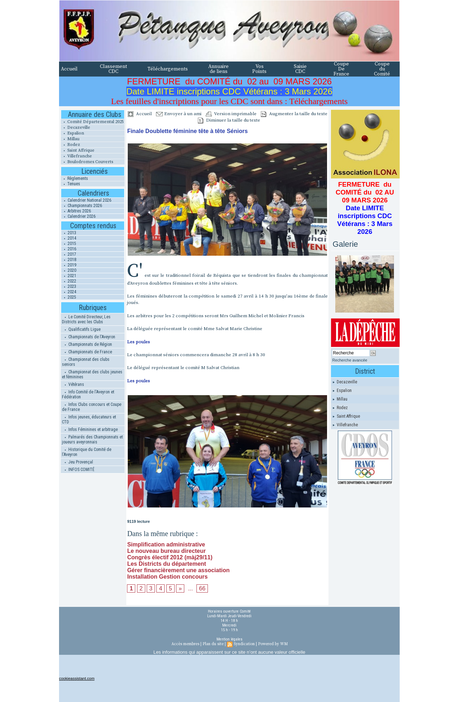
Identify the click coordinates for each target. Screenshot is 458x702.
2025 (68, 297)
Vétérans (73, 384)
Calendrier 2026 (78, 216)
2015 (68, 243)
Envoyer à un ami (178, 114)
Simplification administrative (166, 544)
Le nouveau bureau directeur (166, 551)
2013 (68, 232)
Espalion (72, 133)
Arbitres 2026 (76, 210)
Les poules (138, 342)
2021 (68, 275)
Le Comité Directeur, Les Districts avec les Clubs (86, 319)
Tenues (70, 183)
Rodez (70, 144)
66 (202, 588)
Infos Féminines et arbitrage (90, 429)
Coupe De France (341, 69)
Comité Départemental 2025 (92, 121)
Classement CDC (113, 69)
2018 (68, 259)
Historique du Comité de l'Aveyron (86, 452)
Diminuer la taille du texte (229, 120)
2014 (68, 238)
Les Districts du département (166, 564)
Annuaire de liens (218, 69)
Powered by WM (273, 644)
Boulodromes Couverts (87, 162)
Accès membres (185, 644)
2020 (68, 270)
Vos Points (259, 69)
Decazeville (75, 127)
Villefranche (76, 156)
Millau (70, 139)
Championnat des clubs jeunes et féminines (92, 374)
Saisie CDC (300, 69)
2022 (68, 281)
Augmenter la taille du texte (294, 114)
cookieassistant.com (76, 678)
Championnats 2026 (81, 205)
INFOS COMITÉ (78, 469)
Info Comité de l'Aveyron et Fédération (88, 394)
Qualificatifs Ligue (81, 329)
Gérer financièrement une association (178, 570)
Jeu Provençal (77, 462)
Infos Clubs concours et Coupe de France (91, 407)
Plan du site (213, 644)
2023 (68, 286)
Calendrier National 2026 (86, 200)
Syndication (244, 644)
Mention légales (229, 639)
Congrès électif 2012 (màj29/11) (169, 557)
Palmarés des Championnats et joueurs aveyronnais (92, 440)
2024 (68, 291)
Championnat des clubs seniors (85, 362)
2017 (68, 254)
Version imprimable (231, 114)
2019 (68, 264)
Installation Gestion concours (167, 577)
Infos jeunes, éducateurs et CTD (89, 419)
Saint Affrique (77, 150)
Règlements (74, 178)
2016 (68, 248)
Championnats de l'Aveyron (88, 336)
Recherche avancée (349, 360)
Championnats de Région (87, 344)
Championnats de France (87, 351)
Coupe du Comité (382, 69)
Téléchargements (167, 69)
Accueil (69, 69)
